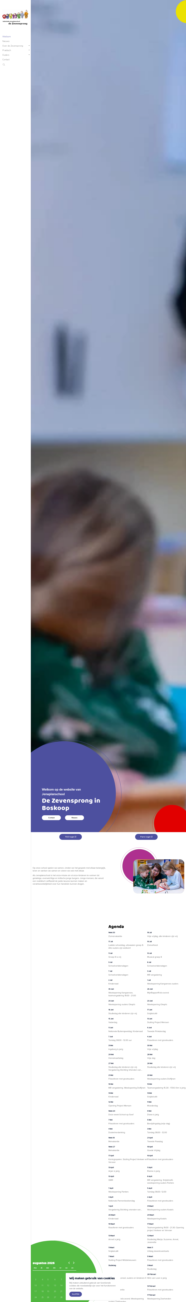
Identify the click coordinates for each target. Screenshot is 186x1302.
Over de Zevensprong (12, 45)
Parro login (146, 837)
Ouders (5, 55)
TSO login (70, 837)
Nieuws (5, 41)
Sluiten (76, 1294)
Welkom (6, 36)
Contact (5, 59)
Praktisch (6, 50)
